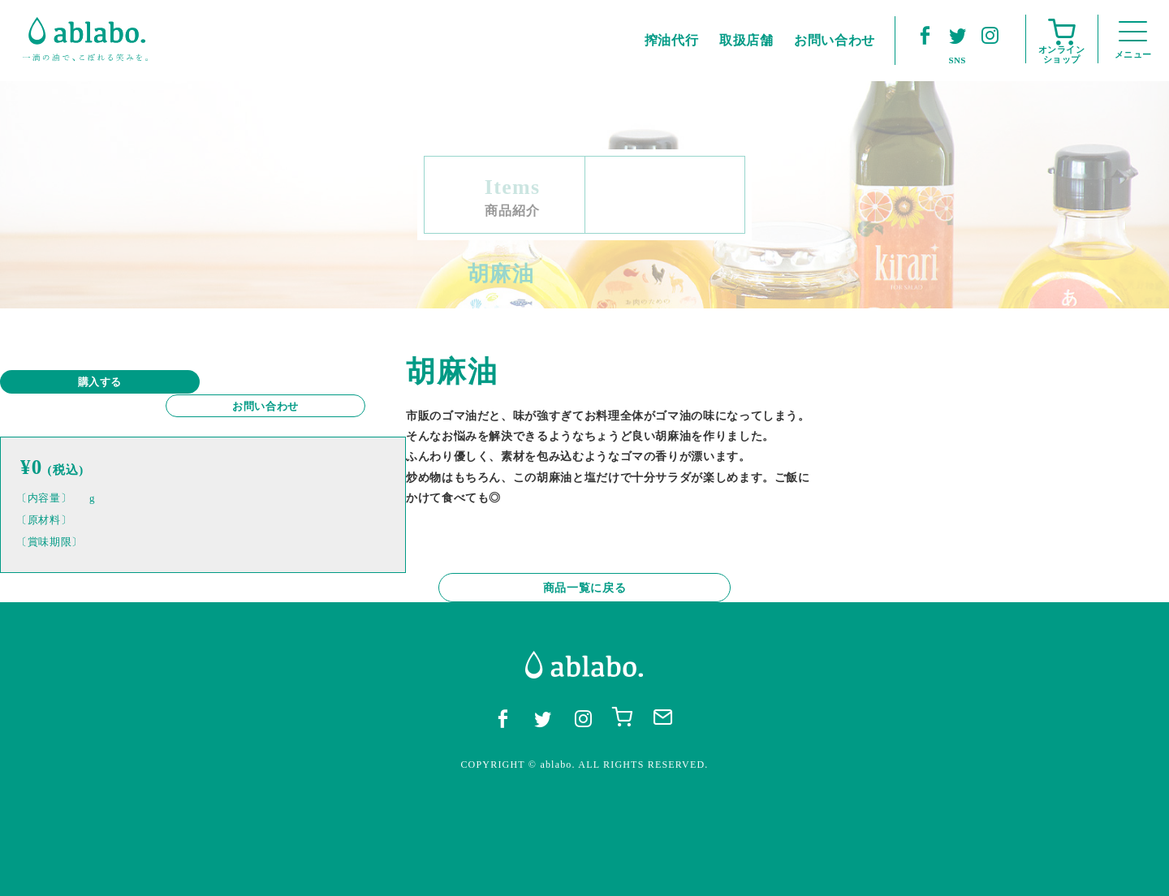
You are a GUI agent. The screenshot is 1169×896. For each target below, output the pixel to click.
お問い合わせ (276, 382)
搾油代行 (672, 40)
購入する (89, 382)
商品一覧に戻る (584, 666)
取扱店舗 (746, 40)
